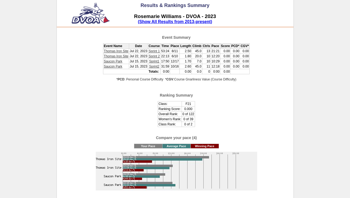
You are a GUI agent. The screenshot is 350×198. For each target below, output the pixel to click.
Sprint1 (154, 61)
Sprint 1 (154, 51)
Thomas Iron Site (116, 51)
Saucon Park (113, 61)
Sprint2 (154, 66)
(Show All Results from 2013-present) (175, 21)
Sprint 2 (154, 56)
